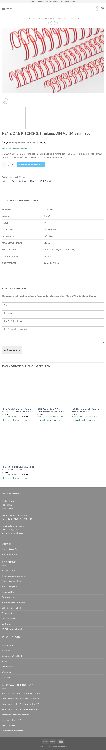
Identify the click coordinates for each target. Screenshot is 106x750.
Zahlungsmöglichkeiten (13, 656)
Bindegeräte (61, 18)
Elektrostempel (9, 618)
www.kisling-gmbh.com (13, 533)
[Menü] (7, 8)
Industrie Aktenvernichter (14, 575)
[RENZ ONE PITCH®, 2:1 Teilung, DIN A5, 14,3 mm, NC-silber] (18, 445)
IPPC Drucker (8, 725)
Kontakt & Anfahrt (11, 549)
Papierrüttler (8, 591)
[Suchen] (97, 8)
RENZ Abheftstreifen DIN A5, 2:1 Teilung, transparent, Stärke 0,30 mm (17, 410)
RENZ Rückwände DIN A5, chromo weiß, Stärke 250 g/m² (87, 410)
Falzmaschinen (9, 597)
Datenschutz (8, 666)
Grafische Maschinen (45, 18)
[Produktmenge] (8, 164)
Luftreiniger (7, 623)
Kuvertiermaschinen (11, 581)
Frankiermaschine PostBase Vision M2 (20, 698)
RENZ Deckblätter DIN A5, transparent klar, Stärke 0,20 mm (51, 410)
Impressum (7, 645)
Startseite (31, 18)
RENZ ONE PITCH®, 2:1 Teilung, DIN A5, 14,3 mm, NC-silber (18, 468)
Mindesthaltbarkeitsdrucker (15, 714)
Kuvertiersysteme (10, 586)
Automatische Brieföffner (14, 602)
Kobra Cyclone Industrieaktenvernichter (21, 693)
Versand (6, 650)
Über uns (6, 543)
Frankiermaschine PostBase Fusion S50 (20, 709)
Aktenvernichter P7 (11, 720)
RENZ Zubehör (73, 18)
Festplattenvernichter (12, 730)
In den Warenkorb (30, 164)
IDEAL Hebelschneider (13, 629)
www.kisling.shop (10, 529)
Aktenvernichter (10, 570)
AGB (4, 661)
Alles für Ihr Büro (10, 554)
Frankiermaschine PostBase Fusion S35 (20, 704)
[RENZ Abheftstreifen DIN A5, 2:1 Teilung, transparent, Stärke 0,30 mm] (18, 387)
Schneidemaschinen (11, 607)
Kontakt (6, 677)
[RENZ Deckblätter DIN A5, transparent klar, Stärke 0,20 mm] (53, 387)
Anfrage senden (12, 350)
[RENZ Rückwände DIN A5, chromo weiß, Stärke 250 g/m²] (88, 387)
